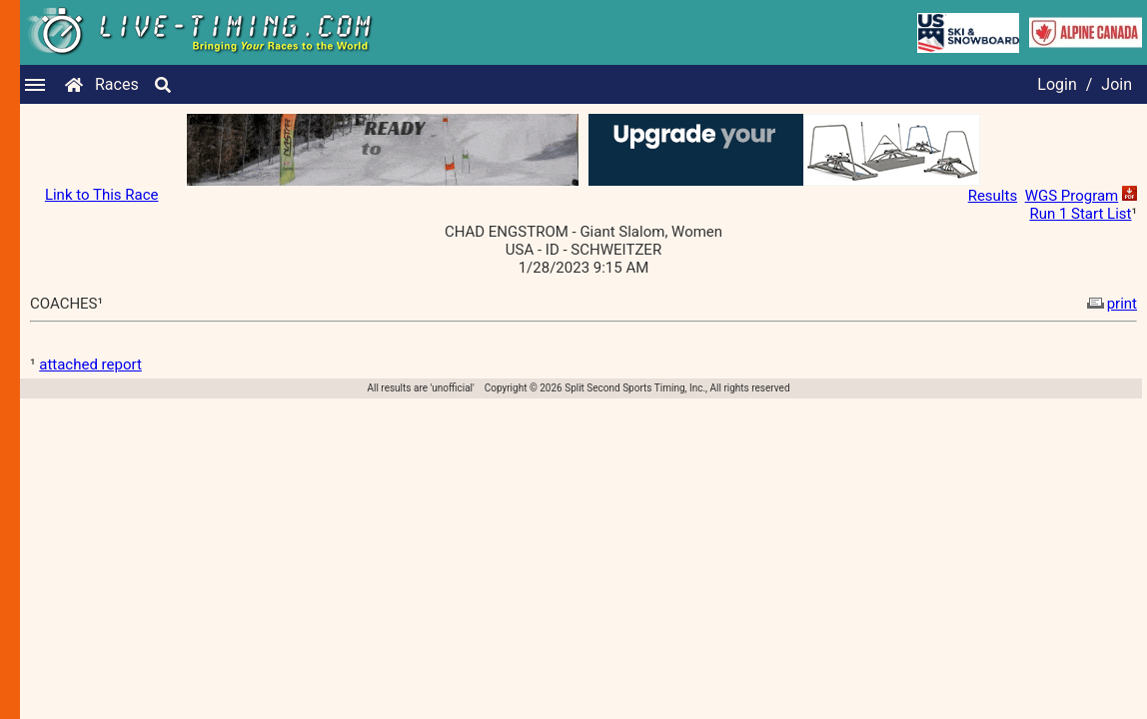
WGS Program (1072, 196)
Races (117, 84)
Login (1056, 84)
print (1110, 304)
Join (1116, 84)
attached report (90, 364)
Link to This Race (102, 195)
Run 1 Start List (1080, 214)
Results (993, 196)
